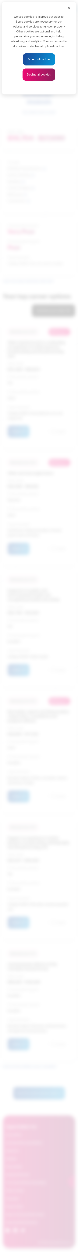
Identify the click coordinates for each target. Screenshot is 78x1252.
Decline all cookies (39, 74)
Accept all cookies (39, 59)
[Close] (69, 8)
